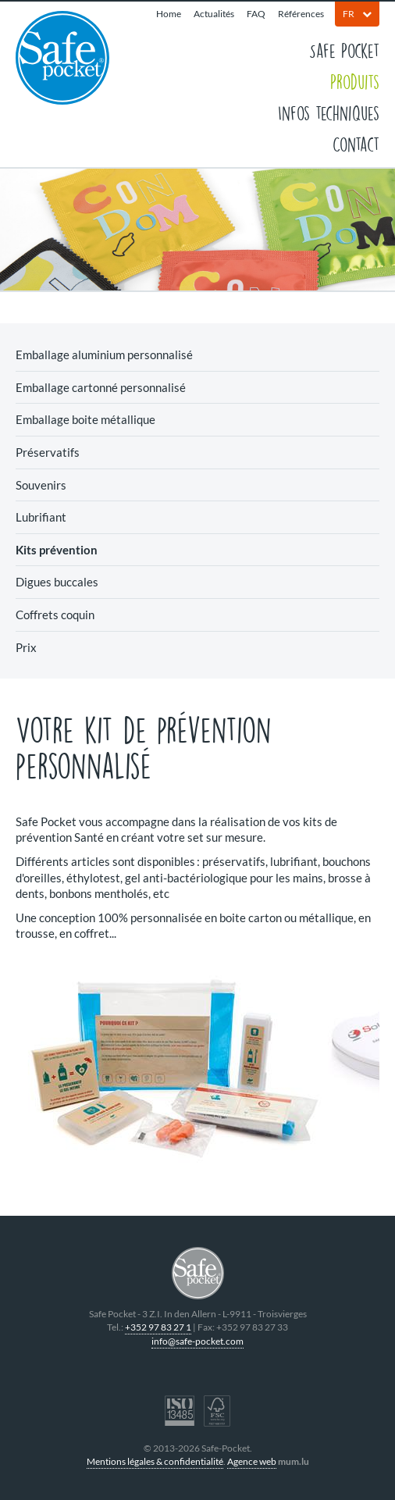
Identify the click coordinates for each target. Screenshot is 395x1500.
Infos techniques (328, 112)
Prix (26, 647)
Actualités (214, 14)
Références (301, 14)
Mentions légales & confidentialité (155, 1461)
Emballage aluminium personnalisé (104, 354)
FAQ (256, 14)
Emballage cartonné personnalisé (101, 387)
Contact (356, 143)
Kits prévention (57, 550)
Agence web (251, 1461)
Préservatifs (48, 452)
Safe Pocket (344, 50)
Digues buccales (57, 582)
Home (168, 14)
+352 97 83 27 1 (158, 1327)
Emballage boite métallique (85, 419)
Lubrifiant (41, 517)
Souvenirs (41, 485)
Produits (354, 81)
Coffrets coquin (55, 614)
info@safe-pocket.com (197, 1341)
